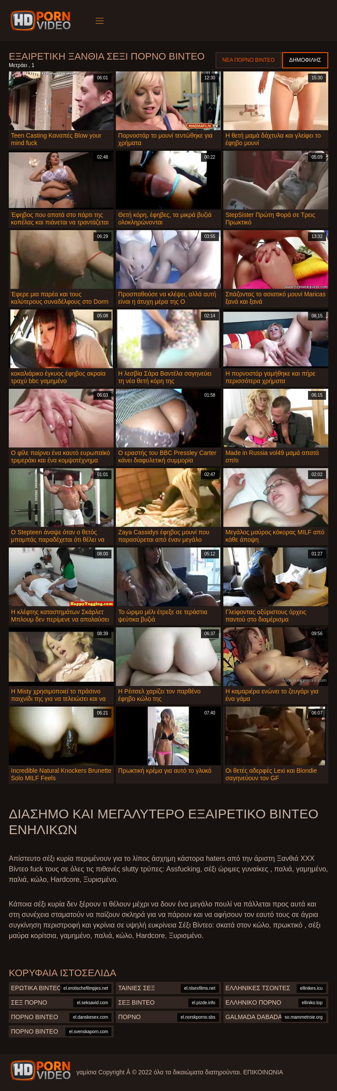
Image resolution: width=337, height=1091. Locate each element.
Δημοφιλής (305, 60)
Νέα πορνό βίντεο (248, 60)
